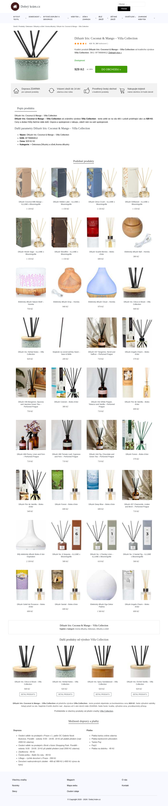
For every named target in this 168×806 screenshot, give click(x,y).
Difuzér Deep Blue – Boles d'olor (102, 504)
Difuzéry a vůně (39, 26)
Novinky (15, 785)
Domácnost (34, 17)
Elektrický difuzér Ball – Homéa (137, 252)
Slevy (14, 791)
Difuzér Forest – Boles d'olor (137, 454)
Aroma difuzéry (50, 26)
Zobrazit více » (115, 53)
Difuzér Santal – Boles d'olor (66, 604)
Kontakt (125, 785)
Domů (15, 26)
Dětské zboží (113, 18)
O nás (124, 780)
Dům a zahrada (86, 18)
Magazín (71, 780)
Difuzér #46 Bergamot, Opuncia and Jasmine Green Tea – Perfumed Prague (31, 404)
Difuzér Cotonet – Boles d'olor (66, 402)
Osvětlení (129, 17)
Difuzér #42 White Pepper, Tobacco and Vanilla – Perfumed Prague (102, 404)
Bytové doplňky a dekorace (51, 18)
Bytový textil (16, 18)
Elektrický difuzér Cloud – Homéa (101, 302)
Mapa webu (72, 785)
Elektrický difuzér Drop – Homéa (66, 302)
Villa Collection (106, 711)
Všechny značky (19, 780)
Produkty (22, 26)
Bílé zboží (101, 18)
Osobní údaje (73, 791)
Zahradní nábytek (142, 18)
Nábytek (75, 17)
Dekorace (29, 26)
